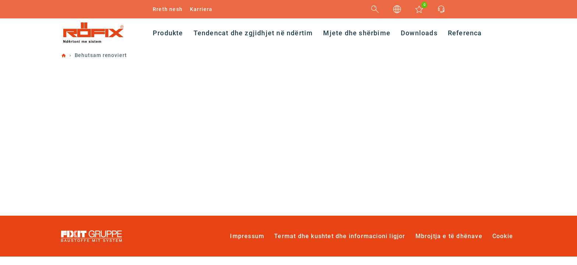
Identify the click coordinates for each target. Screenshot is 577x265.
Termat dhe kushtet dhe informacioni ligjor (339, 236)
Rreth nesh (168, 9)
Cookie (502, 236)
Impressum (247, 236)
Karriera (201, 9)
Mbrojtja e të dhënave (448, 236)
